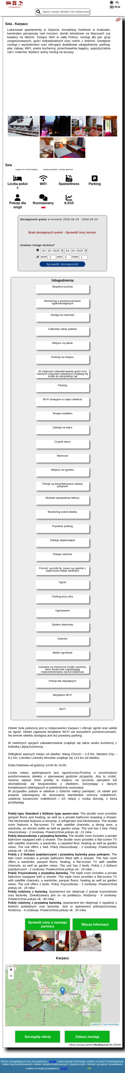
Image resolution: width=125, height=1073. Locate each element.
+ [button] (11, 971)
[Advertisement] (62, 85)
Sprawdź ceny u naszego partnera (47, 925)
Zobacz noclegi (87, 1037)
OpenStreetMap (110, 1025)
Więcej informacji (94, 925)
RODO (64, 1068)
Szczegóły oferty (38, 1037)
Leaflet (95, 1025)
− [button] (11, 977)
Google (53, 1061)
